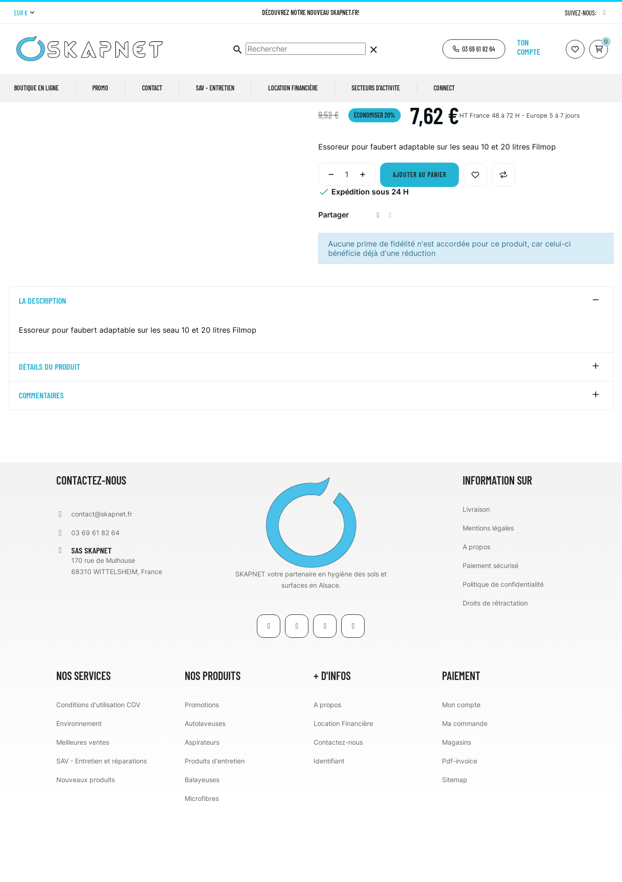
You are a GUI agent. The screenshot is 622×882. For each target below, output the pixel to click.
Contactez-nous (338, 814)
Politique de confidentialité (503, 656)
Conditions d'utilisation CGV (98, 776)
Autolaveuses (205, 795)
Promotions (202, 776)
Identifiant (329, 833)
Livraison (476, 581)
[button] (473, 49)
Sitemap (454, 851)
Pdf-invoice (459, 833)
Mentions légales (488, 600)
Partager (378, 287)
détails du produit (49, 439)
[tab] (311, 373)
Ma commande (464, 795)
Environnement (79, 795)
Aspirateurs (202, 814)
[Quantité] (346, 246)
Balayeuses (202, 851)
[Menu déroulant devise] (24, 13)
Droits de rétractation (495, 675)
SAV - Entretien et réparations (101, 833)
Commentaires (41, 467)
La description (42, 373)
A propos (476, 618)
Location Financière (343, 795)
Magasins (456, 814)
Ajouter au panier (419, 247)
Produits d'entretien (215, 833)
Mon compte (461, 776)
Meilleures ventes (82, 814)
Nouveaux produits (85, 851)
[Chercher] (306, 49)
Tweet (390, 287)
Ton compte (528, 47)
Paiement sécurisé (490, 637)
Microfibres (202, 870)
